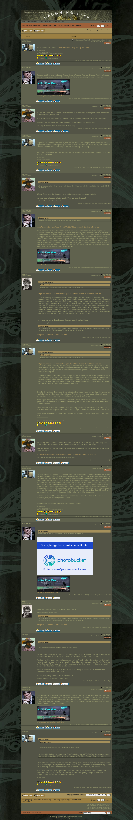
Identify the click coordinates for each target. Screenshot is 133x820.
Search (41, 21)
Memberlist (48, 21)
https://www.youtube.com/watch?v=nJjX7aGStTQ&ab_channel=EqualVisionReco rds (68, 227)
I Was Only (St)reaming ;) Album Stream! (67, 25)
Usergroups (56, 21)
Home (23, 21)
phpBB (58, 818)
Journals (34, 21)
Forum (29, 21)
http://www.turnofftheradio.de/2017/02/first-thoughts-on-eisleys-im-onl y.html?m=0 (66, 454)
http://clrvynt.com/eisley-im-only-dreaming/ (73, 48)
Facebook (49, 335)
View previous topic (93, 30)
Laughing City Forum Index (31, 25)
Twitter (56, 335)
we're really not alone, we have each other (53, 95)
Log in (109, 21)
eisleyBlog (47, 25)
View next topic (106, 30)
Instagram (40, 335)
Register (103, 21)
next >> (108, 25)
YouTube (64, 335)
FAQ (62, 21)
